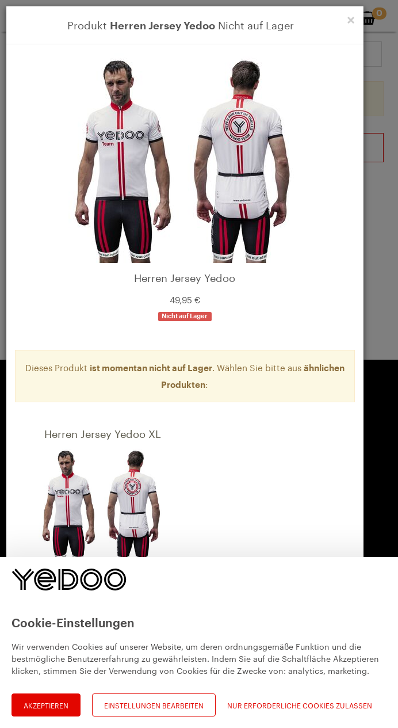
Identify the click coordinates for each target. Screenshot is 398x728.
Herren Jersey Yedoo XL (102, 432)
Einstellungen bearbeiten (154, 704)
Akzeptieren (46, 704)
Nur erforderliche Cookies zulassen (299, 705)
